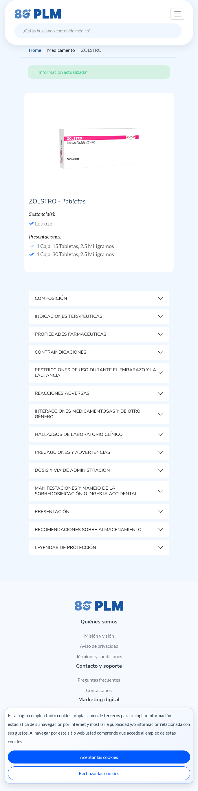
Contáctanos (99, 690)
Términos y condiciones (99, 656)
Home (35, 50)
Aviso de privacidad (99, 646)
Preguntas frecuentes (99, 679)
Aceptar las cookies (99, 757)
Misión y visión (99, 635)
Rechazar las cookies (99, 773)
